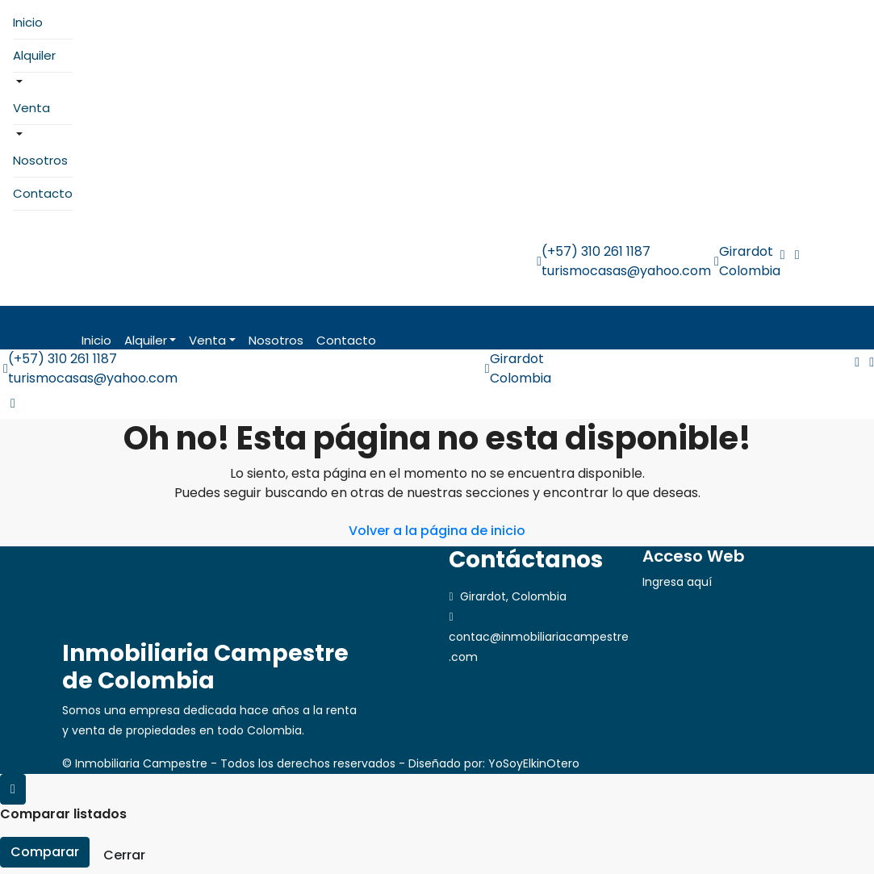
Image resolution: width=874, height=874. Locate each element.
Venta (31, 107)
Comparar (44, 852)
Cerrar (124, 855)
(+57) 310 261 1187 (596, 251)
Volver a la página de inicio (437, 530)
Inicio (28, 22)
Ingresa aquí (677, 582)
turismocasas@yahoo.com (626, 270)
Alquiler (34, 55)
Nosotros (40, 160)
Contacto (43, 193)
